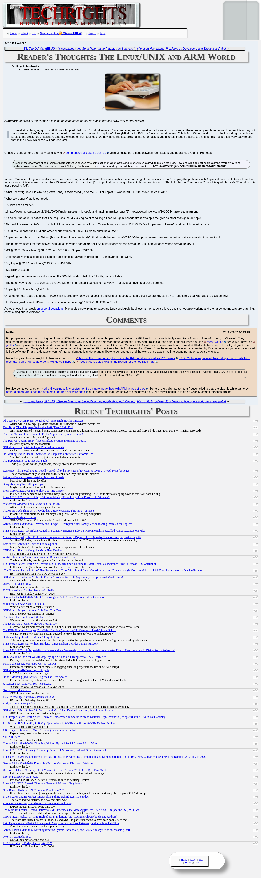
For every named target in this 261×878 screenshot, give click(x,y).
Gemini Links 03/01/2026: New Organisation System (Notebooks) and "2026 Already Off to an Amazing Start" (67, 830)
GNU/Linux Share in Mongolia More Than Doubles (33, 551)
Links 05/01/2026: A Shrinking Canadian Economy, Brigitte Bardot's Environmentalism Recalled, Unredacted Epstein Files (74, 531)
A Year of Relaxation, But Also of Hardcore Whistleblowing (37, 804)
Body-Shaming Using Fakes (19, 704)
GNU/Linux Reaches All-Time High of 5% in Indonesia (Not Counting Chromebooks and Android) (60, 817)
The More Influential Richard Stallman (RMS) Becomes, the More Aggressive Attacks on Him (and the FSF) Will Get (71, 810)
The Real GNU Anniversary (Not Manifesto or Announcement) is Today (44, 441)
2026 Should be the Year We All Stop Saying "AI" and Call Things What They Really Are (54, 657)
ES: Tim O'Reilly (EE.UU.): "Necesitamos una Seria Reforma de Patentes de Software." (79, 49)
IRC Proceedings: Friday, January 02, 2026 (27, 844)
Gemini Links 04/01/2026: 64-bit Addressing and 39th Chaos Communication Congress (53, 597)
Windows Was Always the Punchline (24, 604)
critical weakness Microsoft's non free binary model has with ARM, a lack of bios (94, 389)
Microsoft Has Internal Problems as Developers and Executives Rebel (181, 49)
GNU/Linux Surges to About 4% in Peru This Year (32, 611)
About (24, 33)
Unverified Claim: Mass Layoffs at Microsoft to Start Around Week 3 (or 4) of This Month (55, 770)
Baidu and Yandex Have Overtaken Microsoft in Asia (33, 478)
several (45, 309)
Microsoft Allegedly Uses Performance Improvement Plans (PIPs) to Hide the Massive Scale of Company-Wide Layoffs (72, 538)
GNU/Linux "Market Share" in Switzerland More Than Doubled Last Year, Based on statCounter (58, 711)
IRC (34, 33)
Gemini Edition (49, 33)
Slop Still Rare (11, 737)
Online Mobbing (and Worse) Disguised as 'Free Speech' (35, 677)
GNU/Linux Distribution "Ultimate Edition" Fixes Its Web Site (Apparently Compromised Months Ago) (63, 578)
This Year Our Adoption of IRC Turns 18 (26, 617)
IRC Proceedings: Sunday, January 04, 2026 (28, 591)
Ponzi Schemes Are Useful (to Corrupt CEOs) (29, 664)
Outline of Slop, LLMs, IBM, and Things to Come (32, 637)
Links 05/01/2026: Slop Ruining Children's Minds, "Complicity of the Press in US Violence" (56, 498)
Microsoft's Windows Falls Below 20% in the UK (31, 504)
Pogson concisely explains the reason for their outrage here (117, 362)
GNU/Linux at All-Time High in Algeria (26, 671)
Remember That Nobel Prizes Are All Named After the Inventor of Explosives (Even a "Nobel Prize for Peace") (67, 471)
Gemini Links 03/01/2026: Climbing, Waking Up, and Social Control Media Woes (50, 744)
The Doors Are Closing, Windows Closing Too (30, 624)
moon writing (215, 342)
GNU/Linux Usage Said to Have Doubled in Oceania (33, 448)
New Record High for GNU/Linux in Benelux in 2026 (34, 790)
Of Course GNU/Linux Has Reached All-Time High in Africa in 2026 (43, 421)
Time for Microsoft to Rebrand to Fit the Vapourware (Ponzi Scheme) (43, 434)
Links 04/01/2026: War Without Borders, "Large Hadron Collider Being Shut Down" (51, 644)
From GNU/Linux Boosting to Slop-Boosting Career (33, 491)
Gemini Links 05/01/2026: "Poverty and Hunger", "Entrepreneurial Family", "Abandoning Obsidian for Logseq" (67, 524)
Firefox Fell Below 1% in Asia (20, 777)
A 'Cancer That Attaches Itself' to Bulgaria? (28, 684)
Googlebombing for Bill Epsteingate (24, 484)
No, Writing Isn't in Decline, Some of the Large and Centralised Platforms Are (48, 454)
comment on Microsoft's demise (86, 153)
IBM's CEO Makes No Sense (19, 518)
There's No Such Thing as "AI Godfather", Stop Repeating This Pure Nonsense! (49, 511)
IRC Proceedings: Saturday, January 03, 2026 (29, 697)
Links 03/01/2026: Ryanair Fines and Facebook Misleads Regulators (42, 784)
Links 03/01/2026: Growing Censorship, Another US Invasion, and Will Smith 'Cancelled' (54, 750)
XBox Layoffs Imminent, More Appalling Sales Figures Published (41, 731)
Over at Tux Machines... (17, 584)
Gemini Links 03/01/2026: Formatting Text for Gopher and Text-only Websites (48, 764)
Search (92, 33)
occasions (57, 309)
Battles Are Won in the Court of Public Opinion (30, 544)
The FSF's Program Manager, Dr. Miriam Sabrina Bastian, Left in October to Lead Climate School (59, 631)
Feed (102, 33)
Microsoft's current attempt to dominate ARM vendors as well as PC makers (127, 359)
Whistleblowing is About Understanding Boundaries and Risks (39, 558)
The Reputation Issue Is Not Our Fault (25, 461)
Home (13, 33)
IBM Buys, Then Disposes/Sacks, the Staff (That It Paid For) (38, 428)
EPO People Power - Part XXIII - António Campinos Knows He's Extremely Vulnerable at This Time (61, 824)
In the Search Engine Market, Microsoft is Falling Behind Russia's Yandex (46, 797)
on (38, 309)
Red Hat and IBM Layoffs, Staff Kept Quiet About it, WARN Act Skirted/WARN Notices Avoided (59, 724)
